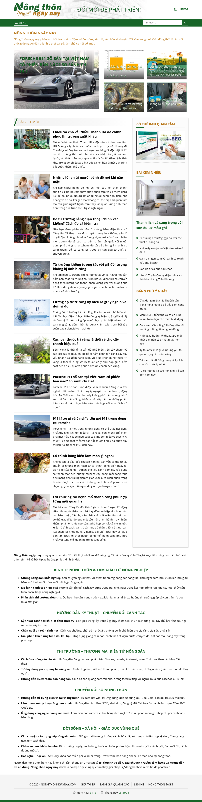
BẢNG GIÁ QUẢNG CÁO (114, 784)
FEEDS (184, 9)
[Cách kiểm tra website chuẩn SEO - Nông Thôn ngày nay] (160, 158)
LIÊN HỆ (139, 784)
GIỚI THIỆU (88, 784)
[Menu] (21, 23)
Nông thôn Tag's (160, 784)
